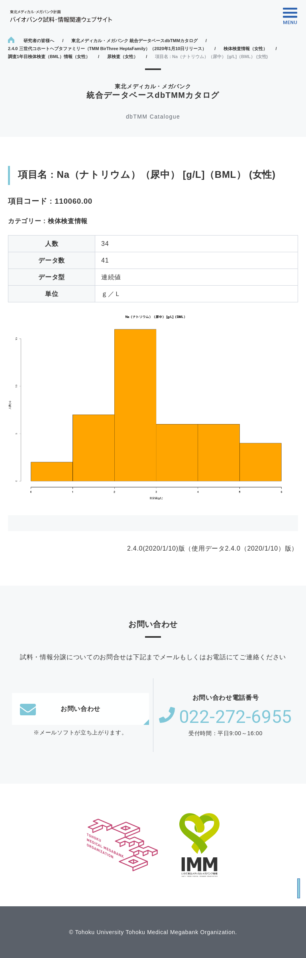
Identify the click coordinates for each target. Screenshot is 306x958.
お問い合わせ (60, 709)
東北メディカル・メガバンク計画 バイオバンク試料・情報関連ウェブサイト (61, 16)
